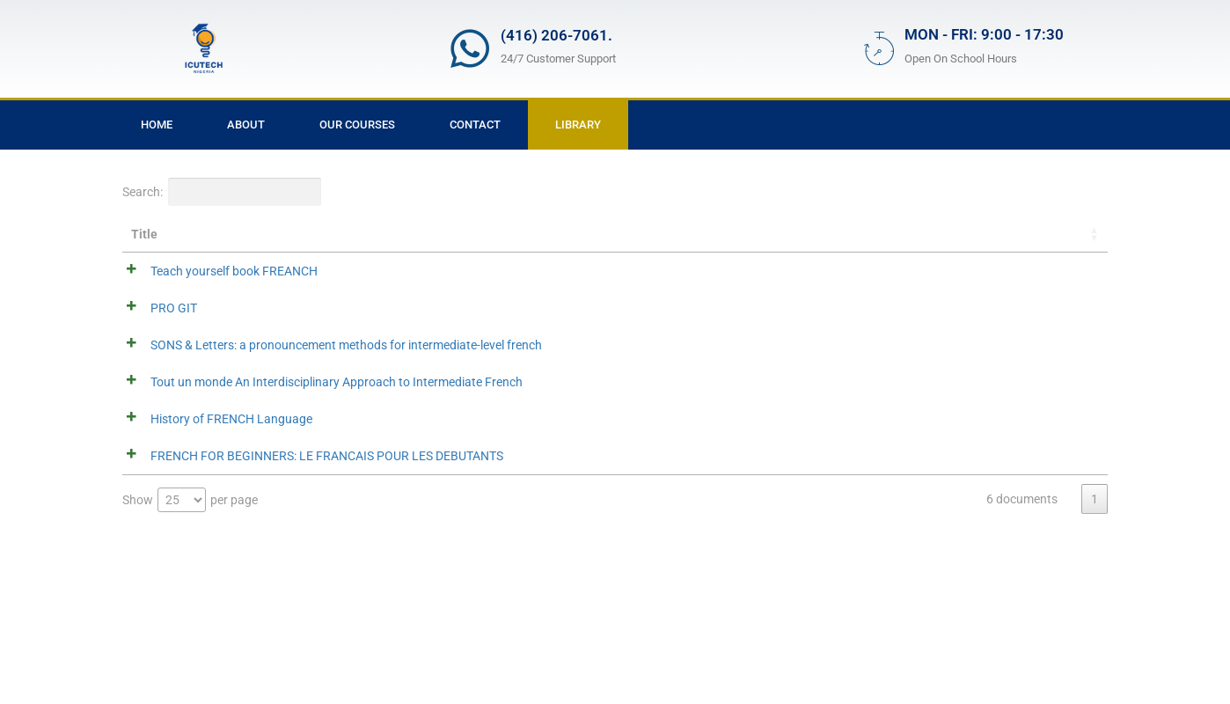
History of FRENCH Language (212, 514)
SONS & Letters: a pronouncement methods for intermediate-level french (209, 371)
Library (578, 124)
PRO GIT (154, 310)
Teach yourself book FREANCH (214, 271)
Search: (221, 192)
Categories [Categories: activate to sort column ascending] (930, 234)
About (246, 124)
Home (156, 124)
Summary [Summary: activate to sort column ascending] (352, 234)
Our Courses (357, 124)
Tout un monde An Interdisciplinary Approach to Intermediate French (210, 454)
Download (1045, 272)
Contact (475, 124)
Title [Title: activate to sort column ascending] (144, 234)
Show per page (190, 642)
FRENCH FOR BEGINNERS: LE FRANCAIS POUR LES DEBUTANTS (212, 575)
